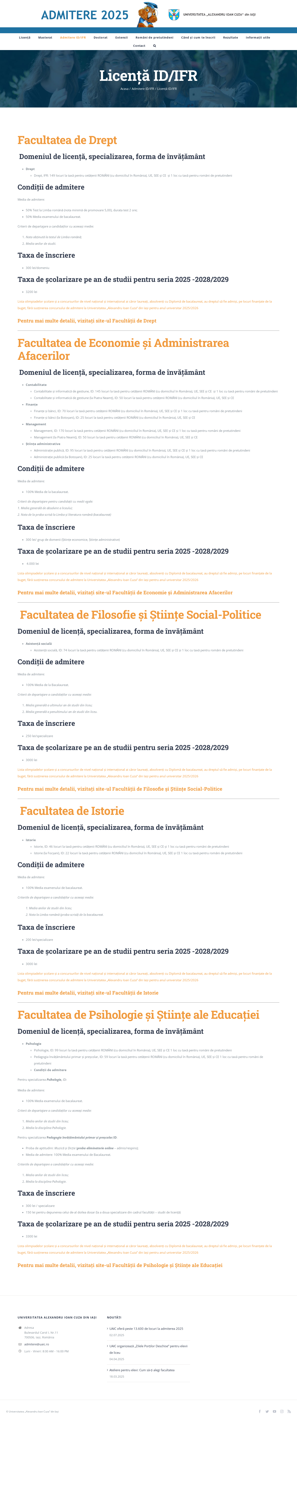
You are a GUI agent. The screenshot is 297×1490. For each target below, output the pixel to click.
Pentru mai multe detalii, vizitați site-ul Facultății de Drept (87, 320)
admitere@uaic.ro (36, 1344)
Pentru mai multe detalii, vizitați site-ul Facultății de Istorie (88, 992)
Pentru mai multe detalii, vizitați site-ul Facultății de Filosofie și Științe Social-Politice (120, 789)
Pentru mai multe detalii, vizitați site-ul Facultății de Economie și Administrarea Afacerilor (125, 592)
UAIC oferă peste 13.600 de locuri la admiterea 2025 (146, 1328)
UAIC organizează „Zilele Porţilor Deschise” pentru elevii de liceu (148, 1349)
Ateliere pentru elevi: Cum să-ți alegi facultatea (141, 1370)
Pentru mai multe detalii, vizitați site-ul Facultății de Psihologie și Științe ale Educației (120, 1265)
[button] (154, 46)
